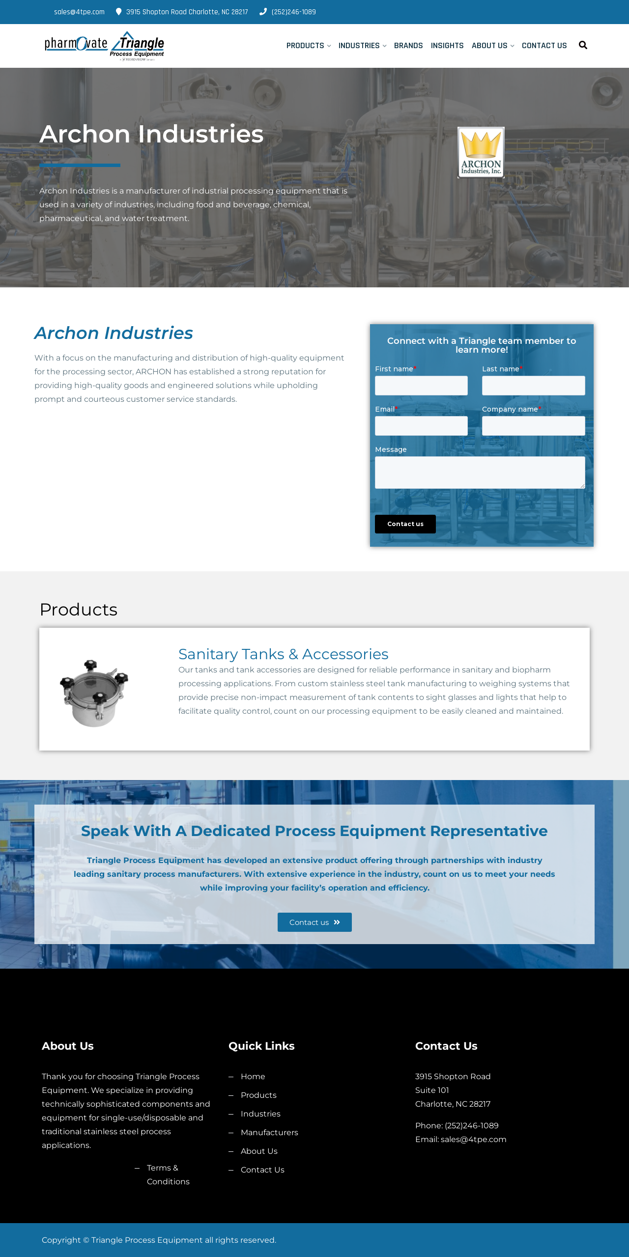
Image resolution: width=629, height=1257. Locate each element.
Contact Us (544, 45)
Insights (447, 45)
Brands (408, 45)
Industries (359, 45)
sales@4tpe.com (73, 12)
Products (305, 45)
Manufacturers (269, 1132)
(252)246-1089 (287, 12)
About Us (490, 45)
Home (253, 1076)
